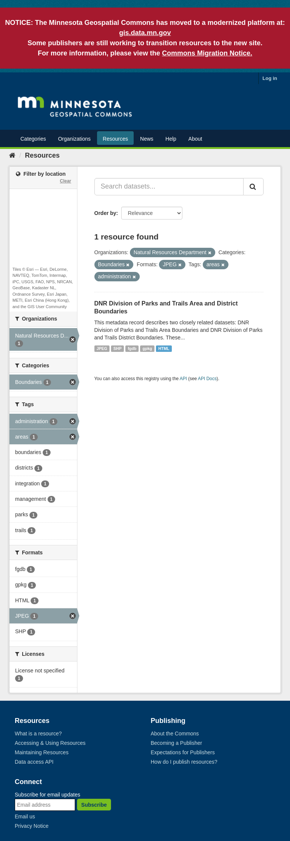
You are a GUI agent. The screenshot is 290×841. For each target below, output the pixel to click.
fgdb (132, 348)
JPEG (102, 348)
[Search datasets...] (169, 186)
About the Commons (175, 734)
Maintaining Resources (41, 752)
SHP (117, 348)
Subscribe (94, 805)
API (183, 378)
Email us (25, 816)
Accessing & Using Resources (50, 743)
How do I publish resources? (184, 762)
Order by (105, 213)
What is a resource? (38, 734)
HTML (163, 348)
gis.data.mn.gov (145, 33)
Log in (269, 78)
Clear (65, 181)
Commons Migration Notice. (207, 53)
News (146, 139)
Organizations (74, 139)
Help (170, 139)
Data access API (34, 762)
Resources (115, 139)
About (195, 139)
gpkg (147, 348)
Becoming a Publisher (176, 743)
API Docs (207, 378)
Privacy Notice (31, 826)
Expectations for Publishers (183, 752)
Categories (33, 139)
